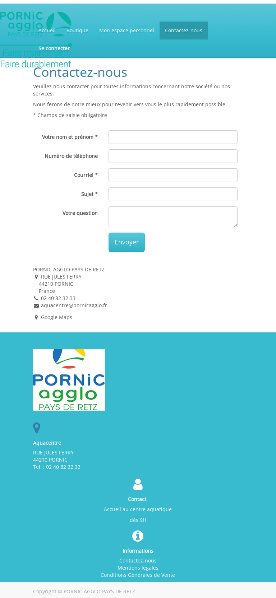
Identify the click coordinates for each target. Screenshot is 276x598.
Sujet (87, 194)
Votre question (80, 213)
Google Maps (56, 317)
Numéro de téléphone (71, 156)
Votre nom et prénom (67, 137)
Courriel (83, 175)
